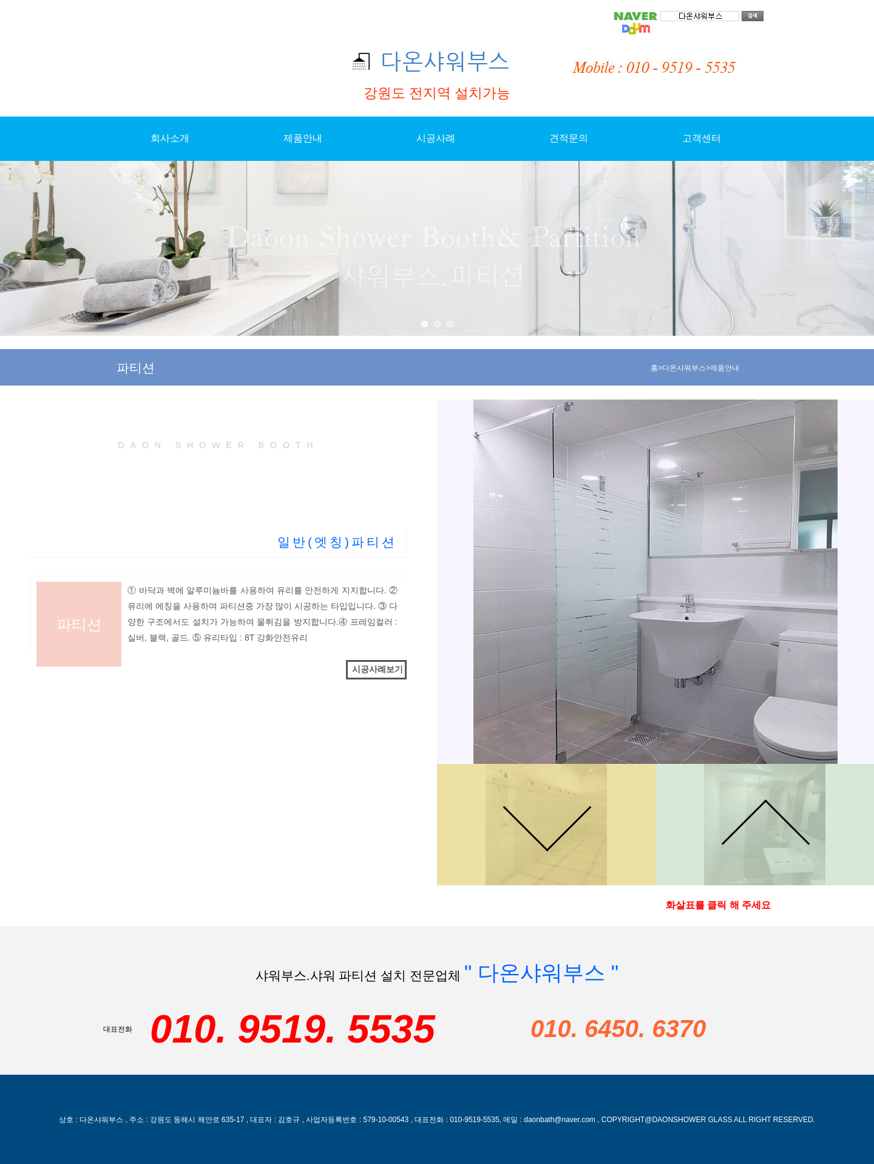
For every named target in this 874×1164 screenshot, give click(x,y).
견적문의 (568, 138)
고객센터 (701, 138)
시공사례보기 (377, 669)
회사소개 (170, 138)
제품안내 (302, 138)
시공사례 (435, 138)
